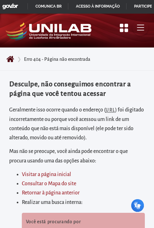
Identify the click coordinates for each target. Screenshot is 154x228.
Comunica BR (48, 6)
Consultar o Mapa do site (49, 184)
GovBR (8, 4)
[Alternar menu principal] (140, 28)
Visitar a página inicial (46, 174)
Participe (143, 6)
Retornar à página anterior (51, 193)
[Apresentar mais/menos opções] (124, 28)
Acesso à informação (98, 6)
